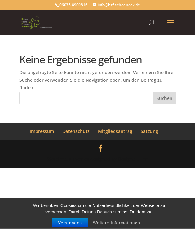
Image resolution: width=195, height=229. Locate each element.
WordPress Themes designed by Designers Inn (97, 159)
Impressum (42, 131)
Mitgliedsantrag (115, 131)
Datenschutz (76, 131)
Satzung (149, 131)
